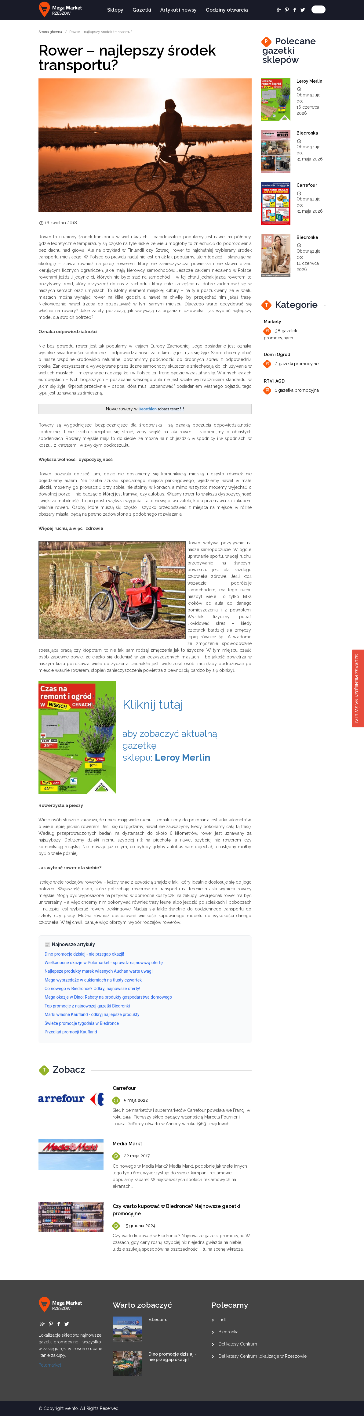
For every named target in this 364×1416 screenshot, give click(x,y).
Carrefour (124, 1088)
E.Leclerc (157, 1319)
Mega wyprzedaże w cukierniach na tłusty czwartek (93, 980)
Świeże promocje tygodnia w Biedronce (82, 1023)
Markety (272, 321)
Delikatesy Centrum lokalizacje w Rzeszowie (263, 1356)
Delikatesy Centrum (238, 1344)
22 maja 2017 (131, 1156)
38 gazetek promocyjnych (280, 333)
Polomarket (49, 1365)
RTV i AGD (274, 381)
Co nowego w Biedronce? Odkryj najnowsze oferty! (92, 988)
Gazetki (142, 10)
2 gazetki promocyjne (291, 364)
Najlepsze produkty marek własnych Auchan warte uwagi (98, 971)
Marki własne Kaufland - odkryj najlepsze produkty (92, 1014)
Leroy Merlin (309, 81)
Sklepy (115, 10)
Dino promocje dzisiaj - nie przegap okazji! (84, 954)
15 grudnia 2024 (134, 1226)
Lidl (222, 1319)
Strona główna (50, 32)
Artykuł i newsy (178, 10)
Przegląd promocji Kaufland (71, 1031)
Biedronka (307, 133)
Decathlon (148, 409)
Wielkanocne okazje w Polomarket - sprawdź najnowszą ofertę (104, 962)
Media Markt (127, 1144)
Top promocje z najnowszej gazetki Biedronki (87, 1005)
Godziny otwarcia (227, 10)
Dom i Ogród (277, 354)
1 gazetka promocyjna (291, 390)
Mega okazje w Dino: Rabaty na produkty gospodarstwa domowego (108, 997)
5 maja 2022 (130, 1100)
